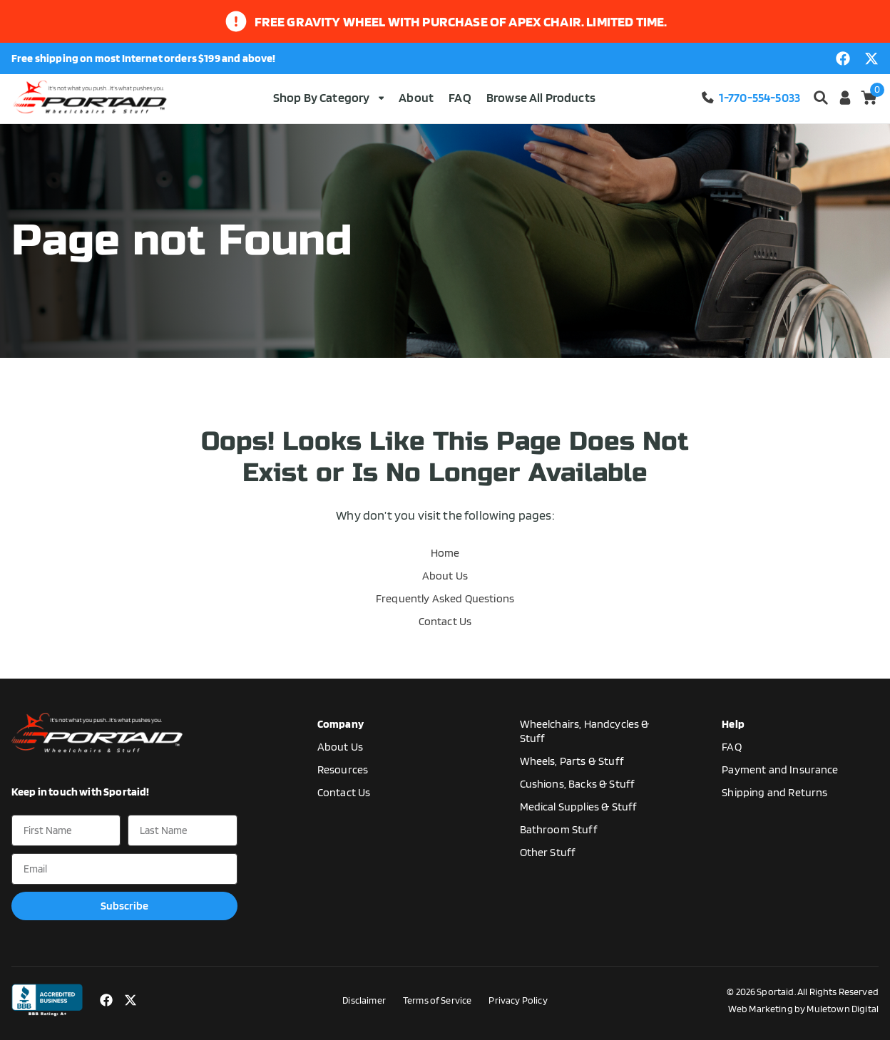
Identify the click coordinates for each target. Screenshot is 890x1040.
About (416, 97)
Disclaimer (364, 1000)
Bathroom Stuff (559, 829)
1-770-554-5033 (750, 97)
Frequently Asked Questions (445, 598)
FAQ (460, 97)
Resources (342, 769)
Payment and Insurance (780, 769)
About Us (445, 575)
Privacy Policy (518, 1000)
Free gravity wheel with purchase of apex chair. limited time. (461, 21)
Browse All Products (540, 97)
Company (340, 724)
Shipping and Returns (774, 792)
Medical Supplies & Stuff (579, 806)
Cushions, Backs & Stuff (577, 784)
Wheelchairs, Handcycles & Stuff (585, 731)
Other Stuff (548, 852)
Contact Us (445, 621)
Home (445, 553)
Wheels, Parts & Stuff (572, 761)
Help (733, 724)
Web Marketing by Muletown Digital (803, 1008)
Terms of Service (437, 1000)
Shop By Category (328, 97)
